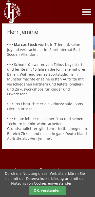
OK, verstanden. (48, 190)
